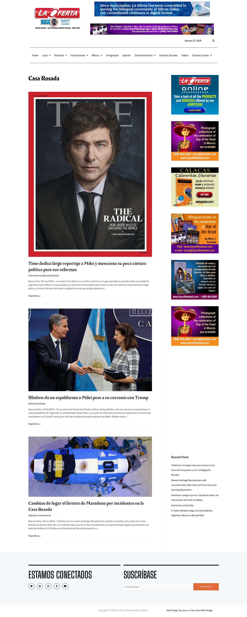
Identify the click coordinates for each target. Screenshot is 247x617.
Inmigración (112, 55)
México (97, 55)
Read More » (34, 295)
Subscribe (206, 586)
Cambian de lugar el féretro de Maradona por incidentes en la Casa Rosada (86, 506)
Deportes (33, 515)
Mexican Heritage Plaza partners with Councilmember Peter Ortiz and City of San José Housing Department (194, 485)
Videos (184, 55)
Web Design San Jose (176, 610)
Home (35, 55)
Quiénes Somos (202, 55)
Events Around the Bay (182, 505)
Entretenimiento (145, 55)
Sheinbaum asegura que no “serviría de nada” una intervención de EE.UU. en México (194, 497)
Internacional (79, 55)
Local (46, 55)
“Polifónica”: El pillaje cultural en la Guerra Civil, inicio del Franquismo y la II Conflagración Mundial (194, 470)
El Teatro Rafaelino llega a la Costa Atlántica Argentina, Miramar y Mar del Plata (193, 513)
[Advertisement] (194, 374)
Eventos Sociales (168, 55)
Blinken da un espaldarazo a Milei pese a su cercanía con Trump (88, 397)
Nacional (60, 55)
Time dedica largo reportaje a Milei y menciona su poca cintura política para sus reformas (87, 266)
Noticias (57, 275)
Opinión (126, 55)
